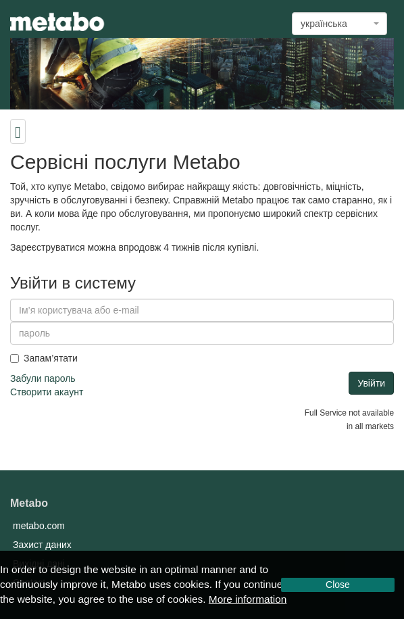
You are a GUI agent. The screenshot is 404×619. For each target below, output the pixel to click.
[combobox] (339, 23)
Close (338, 584)
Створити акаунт (46, 392)
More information (247, 599)
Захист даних (42, 544)
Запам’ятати (44, 358)
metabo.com (39, 525)
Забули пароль (43, 378)
